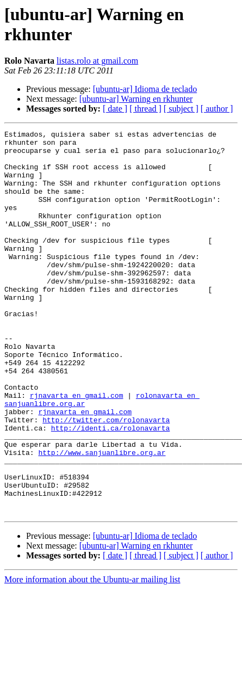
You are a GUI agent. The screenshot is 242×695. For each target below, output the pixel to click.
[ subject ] (181, 108)
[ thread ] (145, 108)
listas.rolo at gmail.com (97, 60)
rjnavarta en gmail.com (76, 439)
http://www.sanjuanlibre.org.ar (101, 508)
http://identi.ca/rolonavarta (110, 478)
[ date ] (115, 108)
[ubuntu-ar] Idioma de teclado (145, 89)
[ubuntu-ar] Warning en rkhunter (136, 98)
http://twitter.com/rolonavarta (106, 468)
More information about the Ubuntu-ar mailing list (92, 646)
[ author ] (217, 108)
